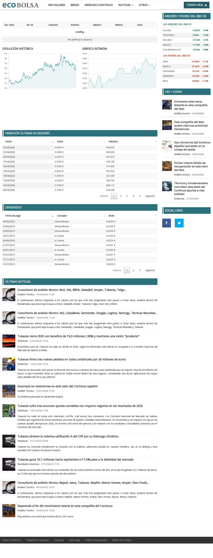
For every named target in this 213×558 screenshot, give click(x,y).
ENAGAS (167, 44)
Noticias (124, 5)
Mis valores (56, 5)
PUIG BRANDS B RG (172, 49)
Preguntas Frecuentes (37, 540)
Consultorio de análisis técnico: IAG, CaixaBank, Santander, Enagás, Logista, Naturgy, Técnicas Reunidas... (87, 313)
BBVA (165, 81)
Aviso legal (74, 540)
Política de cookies (121, 540)
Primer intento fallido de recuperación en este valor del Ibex (192, 152)
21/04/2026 (9, 152)
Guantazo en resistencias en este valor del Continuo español (58, 386)
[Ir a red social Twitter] (179, 201)
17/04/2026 (9, 161)
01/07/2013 (9, 264)
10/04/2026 (9, 185)
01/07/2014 (9, 254)
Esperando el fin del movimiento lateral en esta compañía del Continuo (65, 506)
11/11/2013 (9, 259)
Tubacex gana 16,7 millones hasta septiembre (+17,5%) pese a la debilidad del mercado (75, 459)
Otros (143, 5)
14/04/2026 (9, 175)
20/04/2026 (9, 156)
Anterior (104, 196)
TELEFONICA (168, 35)
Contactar (59, 540)
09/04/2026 (9, 189)
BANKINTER (168, 76)
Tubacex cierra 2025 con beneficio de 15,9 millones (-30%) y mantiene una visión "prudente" (78, 336)
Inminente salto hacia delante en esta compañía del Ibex (191, 103)
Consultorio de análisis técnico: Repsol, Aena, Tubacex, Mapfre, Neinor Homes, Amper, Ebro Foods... (83, 483)
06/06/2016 (9, 240)
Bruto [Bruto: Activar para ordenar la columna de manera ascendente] (112, 215)
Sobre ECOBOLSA (11, 540)
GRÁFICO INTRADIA (94, 49)
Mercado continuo (99, 5)
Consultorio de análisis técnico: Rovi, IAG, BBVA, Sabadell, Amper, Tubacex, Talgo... (72, 290)
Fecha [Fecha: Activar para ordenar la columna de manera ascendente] (8, 141)
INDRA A (167, 66)
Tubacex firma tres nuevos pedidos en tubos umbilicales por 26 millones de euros (72, 359)
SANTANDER (169, 71)
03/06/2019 (9, 226)
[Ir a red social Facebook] (166, 201)
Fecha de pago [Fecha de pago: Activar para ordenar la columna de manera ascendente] (13, 215)
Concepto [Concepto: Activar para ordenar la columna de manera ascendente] (62, 215)
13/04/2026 (9, 180)
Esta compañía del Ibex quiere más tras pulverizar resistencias (192, 118)
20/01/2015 (9, 249)
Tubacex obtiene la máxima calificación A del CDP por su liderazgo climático (68, 436)
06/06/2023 (9, 221)
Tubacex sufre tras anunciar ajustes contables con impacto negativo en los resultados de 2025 (80, 406)
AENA (165, 61)
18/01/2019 (9, 235)
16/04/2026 (9, 166)
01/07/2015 (9, 245)
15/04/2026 (9, 171)
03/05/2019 (9, 230)
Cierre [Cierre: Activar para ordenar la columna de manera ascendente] (60, 141)
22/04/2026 (9, 147)
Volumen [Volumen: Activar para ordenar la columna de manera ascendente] (113, 141)
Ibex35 (74, 5)
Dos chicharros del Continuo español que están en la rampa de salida (191, 135)
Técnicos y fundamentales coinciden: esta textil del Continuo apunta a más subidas (191, 169)
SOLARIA (167, 30)
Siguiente (150, 196)
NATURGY (167, 40)
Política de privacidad (96, 540)
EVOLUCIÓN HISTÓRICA (17, 49)
